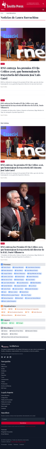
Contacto (3, 408)
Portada (3, 364)
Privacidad (4, 444)
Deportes (3, 375)
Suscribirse (23, 423)
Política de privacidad (30, 426)
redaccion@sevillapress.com (18, 441)
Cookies (10, 444)
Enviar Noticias (5, 434)
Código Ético (4, 397)
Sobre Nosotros (5, 395)
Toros (2, 377)
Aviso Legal (4, 406)
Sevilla (3, 368)
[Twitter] (5, 357)
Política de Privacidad (6, 399)
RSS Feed (3, 388)
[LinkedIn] (10, 357)
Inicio (2, 13)
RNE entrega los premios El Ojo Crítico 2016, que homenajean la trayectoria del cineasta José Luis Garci (22, 167)
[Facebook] (2, 357)
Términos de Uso (5, 404)
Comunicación (4, 379)
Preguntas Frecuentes (7, 431)
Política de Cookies (6, 402)
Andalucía (3, 371)
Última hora (4, 366)
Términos (15, 444)
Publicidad (4, 429)
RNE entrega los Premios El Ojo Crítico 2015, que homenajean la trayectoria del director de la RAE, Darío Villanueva (22, 105)
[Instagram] (7, 357)
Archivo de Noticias (6, 386)
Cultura (3, 381)
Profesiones (4, 383)
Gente (2, 373)
